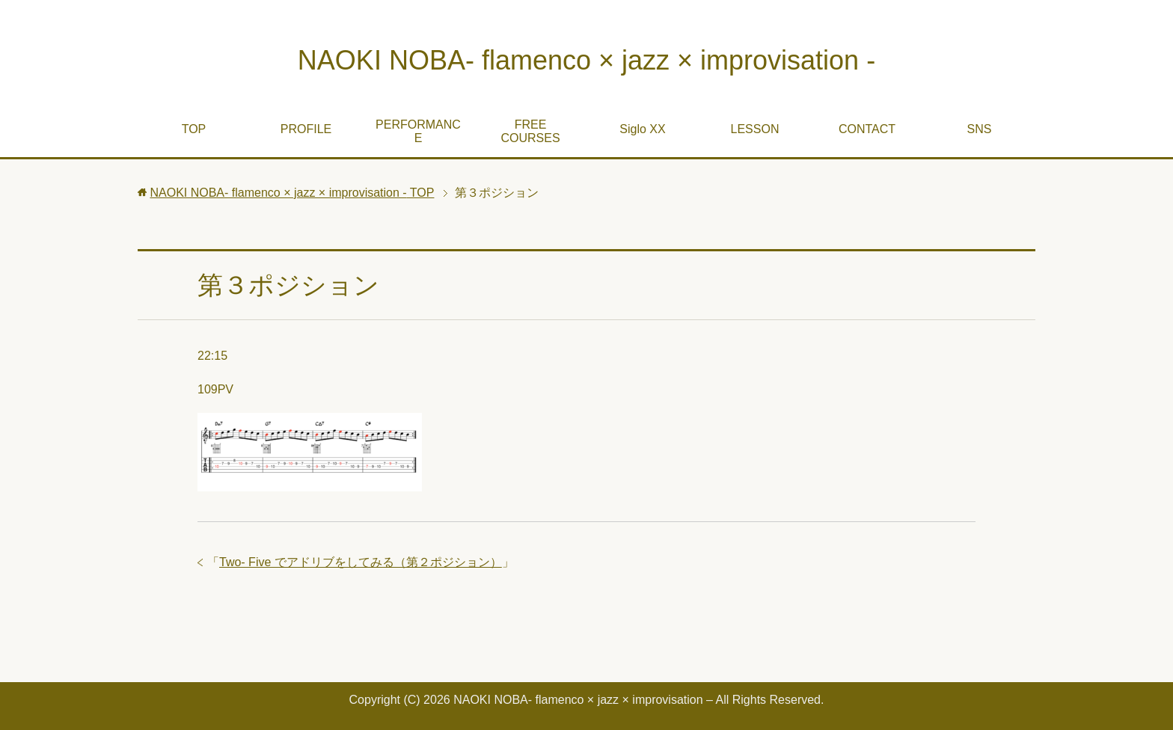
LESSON (755, 129)
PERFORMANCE (418, 131)
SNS (979, 129)
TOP (194, 129)
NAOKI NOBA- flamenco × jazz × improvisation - (586, 60)
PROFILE (306, 129)
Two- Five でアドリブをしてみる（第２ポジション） (360, 562)
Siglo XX (642, 129)
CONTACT (867, 129)
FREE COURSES (530, 131)
